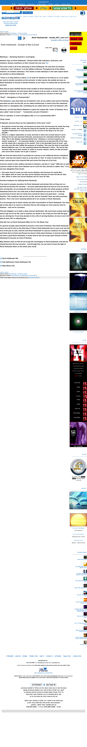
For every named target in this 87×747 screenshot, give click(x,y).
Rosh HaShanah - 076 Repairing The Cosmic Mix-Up (24, 34)
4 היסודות (50, 16)
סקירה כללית (66, 4)
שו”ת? (14, 4)
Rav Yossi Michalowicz (78, 534)
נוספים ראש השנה (4, 31)
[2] (28, 78)
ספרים (51, 4)
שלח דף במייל (57, 47)
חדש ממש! (21, 4)
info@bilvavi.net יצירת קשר (44, 662)
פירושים (25, 16)
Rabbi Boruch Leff (78, 540)
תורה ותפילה (38, 16)
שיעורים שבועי (41, 4)
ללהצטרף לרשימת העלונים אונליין (10, 21)
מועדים (31, 16)
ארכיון (57, 4)
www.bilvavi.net (44, 2)
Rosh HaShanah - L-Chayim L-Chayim (17, 33)
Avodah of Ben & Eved (60, 40)
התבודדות (57, 16)
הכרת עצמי (64, 16)
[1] (47, 63)
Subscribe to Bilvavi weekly (10, 23)
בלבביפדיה (19, 16)
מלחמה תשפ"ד (27, 12)
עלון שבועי (30, 4)
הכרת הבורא (72, 16)
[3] (10, 101)
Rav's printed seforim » (34, 277)
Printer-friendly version (66, 48)
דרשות (45, 16)
